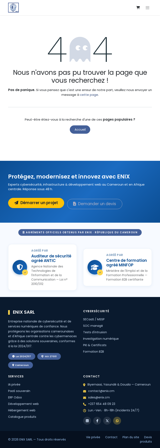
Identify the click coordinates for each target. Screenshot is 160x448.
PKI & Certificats (94, 345)
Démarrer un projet (36, 203)
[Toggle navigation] (147, 7)
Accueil (80, 129)
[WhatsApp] (117, 421)
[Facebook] (97, 421)
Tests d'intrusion (95, 332)
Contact (111, 437)
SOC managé (93, 326)
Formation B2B (93, 351)
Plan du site (130, 437)
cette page (89, 94)
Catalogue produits (22, 417)
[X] (107, 421)
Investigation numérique (101, 339)
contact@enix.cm (101, 391)
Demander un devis (94, 204)
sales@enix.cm (99, 397)
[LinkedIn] (87, 421)
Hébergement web (21, 410)
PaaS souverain (19, 391)
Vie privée (93, 437)
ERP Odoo (15, 397)
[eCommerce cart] (138, 8)
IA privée (14, 384)
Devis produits (146, 439)
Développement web (23, 404)
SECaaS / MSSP (94, 319)
